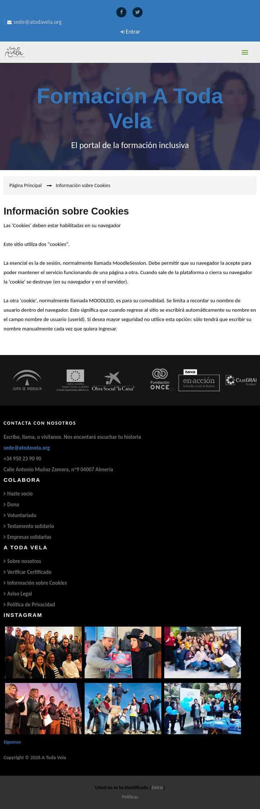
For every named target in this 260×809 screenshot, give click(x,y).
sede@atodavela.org (27, 448)
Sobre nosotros (24, 561)
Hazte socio (20, 493)
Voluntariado (21, 515)
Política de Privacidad (31, 604)
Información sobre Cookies (37, 583)
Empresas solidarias (29, 537)
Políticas (130, 797)
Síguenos (12, 742)
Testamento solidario (30, 526)
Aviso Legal (19, 593)
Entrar (133, 31)
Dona (13, 504)
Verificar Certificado (29, 572)
